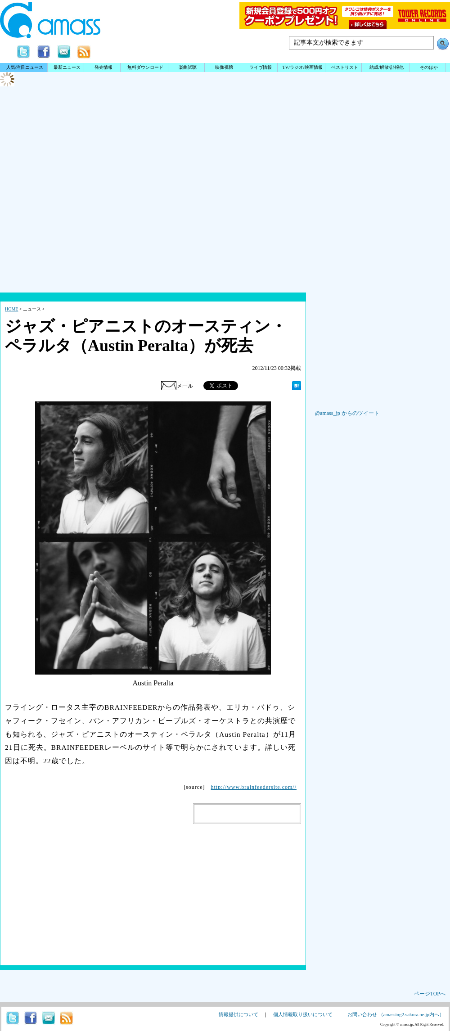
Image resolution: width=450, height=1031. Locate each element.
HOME (11, 308)
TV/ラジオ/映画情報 (302, 67)
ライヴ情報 (260, 67)
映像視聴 (224, 67)
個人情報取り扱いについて (303, 1014)
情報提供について (238, 1014)
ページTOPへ (430, 993)
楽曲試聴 (188, 67)
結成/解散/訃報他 (386, 67)
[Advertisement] (225, 221)
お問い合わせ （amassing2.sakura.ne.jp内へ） (395, 1014)
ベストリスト (344, 67)
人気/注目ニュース (25, 67)
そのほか (429, 67)
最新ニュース (67, 67)
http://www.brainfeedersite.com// (254, 787)
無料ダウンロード (145, 67)
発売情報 (103, 67)
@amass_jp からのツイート (347, 413)
